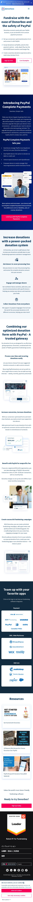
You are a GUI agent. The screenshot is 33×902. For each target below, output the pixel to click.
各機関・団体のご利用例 (10, 851)
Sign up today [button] (16, 806)
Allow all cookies (16, 890)
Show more (28, 887)
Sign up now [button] (8, 61)
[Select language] (24, 864)
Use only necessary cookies (16, 895)
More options (5, 899)
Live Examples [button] (24, 61)
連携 (3, 856)
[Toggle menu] (29, 9)
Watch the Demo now (18, 4)
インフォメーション (8, 846)
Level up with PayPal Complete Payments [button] (16, 218)
